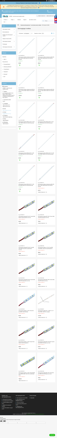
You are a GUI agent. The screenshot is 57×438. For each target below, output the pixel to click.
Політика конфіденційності (39, 414)
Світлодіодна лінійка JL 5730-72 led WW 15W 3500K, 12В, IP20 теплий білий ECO (45, 248)
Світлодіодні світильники (7, 46)
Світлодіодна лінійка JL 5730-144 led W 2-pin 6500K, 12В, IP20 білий (26, 311)
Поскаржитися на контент (31, 414)
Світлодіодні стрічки (6, 29)
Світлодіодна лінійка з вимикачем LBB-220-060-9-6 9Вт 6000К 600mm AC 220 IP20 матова (46, 58)
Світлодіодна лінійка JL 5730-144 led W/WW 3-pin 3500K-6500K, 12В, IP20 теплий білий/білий (27, 373)
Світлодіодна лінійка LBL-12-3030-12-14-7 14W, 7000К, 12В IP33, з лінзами (46, 311)
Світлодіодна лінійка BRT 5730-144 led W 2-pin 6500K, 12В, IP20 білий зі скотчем (46, 373)
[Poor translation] (4, 421)
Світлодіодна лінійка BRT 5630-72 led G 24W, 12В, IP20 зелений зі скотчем (46, 217)
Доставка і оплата (32, 19)
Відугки (25, 19)
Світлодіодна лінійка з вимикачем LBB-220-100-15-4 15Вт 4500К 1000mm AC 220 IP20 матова (27, 90)
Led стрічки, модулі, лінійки (36, 25)
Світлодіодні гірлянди (7, 41)
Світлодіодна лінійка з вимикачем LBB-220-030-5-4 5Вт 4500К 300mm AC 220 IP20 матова (46, 185)
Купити (20, 65)
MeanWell (32, 397)
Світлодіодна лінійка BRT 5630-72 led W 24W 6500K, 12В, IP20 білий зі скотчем (27, 217)
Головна (5, 19)
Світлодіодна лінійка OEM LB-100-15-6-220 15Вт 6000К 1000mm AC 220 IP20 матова (46, 154)
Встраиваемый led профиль (8, 400)
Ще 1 (4, 76)
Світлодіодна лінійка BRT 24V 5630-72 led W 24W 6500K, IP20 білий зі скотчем (46, 342)
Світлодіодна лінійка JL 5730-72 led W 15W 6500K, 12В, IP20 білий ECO (26, 342)
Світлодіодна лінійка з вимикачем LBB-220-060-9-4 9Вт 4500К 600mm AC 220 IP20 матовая (27, 58)
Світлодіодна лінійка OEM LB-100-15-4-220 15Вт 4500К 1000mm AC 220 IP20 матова (26, 122)
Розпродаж (5, 44)
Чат (52, 435)
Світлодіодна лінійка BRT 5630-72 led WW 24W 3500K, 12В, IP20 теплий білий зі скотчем (26, 248)
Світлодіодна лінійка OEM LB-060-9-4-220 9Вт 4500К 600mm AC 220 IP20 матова (45, 122)
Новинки (19, 19)
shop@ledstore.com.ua (7, 113)
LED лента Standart (20, 402)
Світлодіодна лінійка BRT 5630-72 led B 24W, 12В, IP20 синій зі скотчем (46, 280)
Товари (12, 19)
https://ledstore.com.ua (7, 110)
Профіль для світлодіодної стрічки (8, 35)
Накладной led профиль (7, 399)
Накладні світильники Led (25, 25)
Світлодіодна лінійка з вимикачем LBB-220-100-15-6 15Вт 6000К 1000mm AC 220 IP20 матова (46, 90)
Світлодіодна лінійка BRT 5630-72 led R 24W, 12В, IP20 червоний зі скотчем (27, 280)
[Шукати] (43, 21)
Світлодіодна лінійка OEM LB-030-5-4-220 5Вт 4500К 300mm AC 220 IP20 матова (26, 154)
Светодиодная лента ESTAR (22, 397)
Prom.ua (34, 413)
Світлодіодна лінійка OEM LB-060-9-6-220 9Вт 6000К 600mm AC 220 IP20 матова (26, 185)
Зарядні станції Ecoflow (7, 38)
